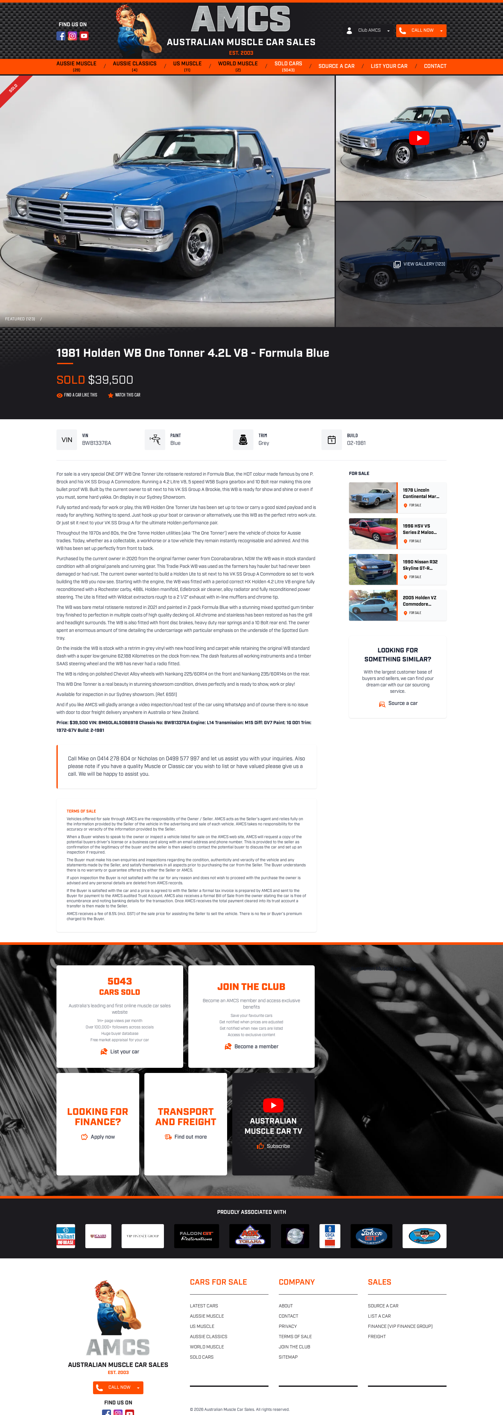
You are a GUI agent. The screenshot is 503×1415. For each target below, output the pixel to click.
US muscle (187, 67)
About (286, 1306)
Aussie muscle (76, 67)
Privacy (288, 1326)
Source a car (336, 66)
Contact (435, 66)
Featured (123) (20, 319)
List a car (379, 1316)
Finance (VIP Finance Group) (400, 1326)
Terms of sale (295, 1337)
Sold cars (288, 67)
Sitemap (288, 1357)
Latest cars (204, 1306)
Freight (377, 1337)
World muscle (238, 67)
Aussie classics (135, 67)
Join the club (294, 1347)
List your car (389, 66)
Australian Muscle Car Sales (383, 969)
